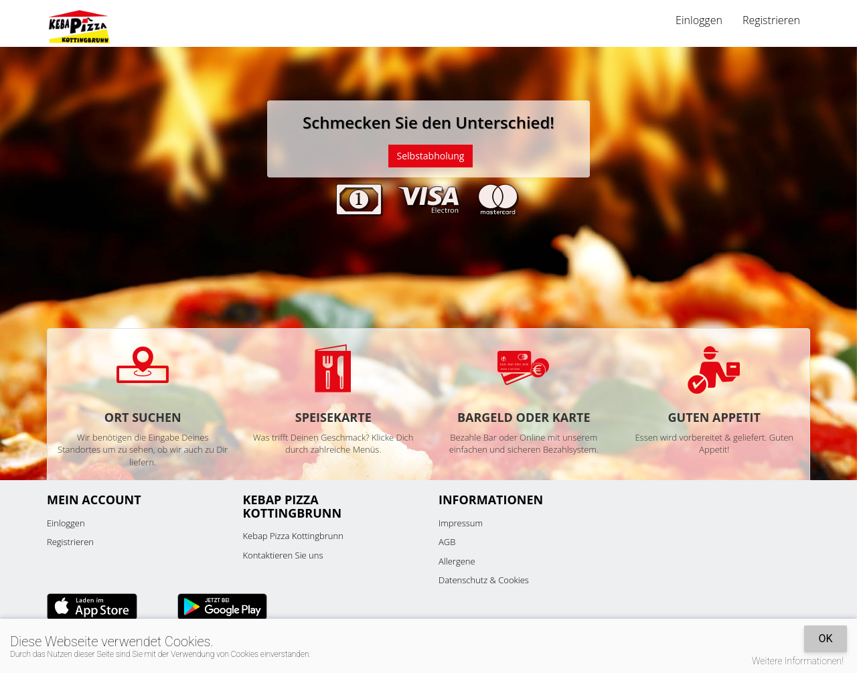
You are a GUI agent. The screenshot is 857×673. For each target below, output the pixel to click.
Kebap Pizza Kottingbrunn (293, 536)
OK (825, 638)
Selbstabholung (431, 155)
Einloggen (699, 20)
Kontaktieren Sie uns (283, 555)
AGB (447, 542)
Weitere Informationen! (798, 661)
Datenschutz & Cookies (484, 580)
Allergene (457, 561)
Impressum (461, 523)
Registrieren (771, 20)
